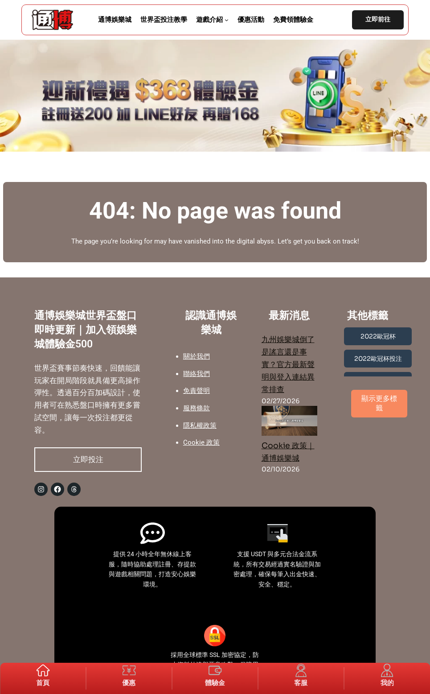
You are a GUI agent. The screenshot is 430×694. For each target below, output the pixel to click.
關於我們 (196, 356)
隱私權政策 (200, 425)
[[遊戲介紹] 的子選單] (227, 20)
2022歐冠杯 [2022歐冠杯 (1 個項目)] (378, 336)
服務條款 (196, 408)
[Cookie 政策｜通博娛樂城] (290, 422)
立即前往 (377, 19)
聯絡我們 (196, 374)
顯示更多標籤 (379, 403)
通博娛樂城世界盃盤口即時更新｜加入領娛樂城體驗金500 (85, 330)
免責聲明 (196, 391)
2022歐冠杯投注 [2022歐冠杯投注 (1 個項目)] (378, 359)
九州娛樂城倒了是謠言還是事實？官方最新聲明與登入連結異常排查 (288, 364)
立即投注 (88, 459)
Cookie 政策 (201, 442)
